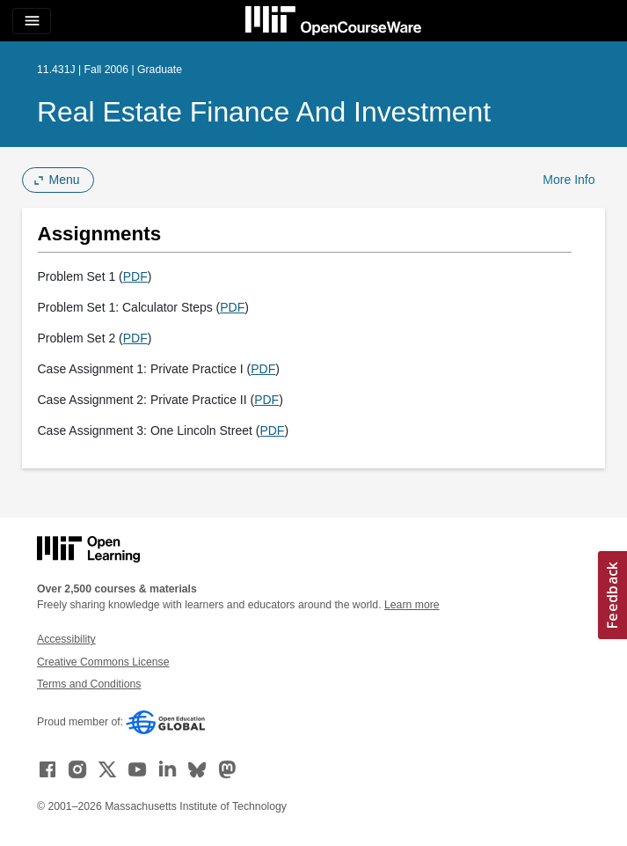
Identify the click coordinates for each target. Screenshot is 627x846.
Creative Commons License (103, 662)
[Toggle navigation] (31, 21)
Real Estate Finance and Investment (264, 112)
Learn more (412, 605)
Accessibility (66, 639)
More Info (568, 180)
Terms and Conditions (89, 684)
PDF (135, 276)
